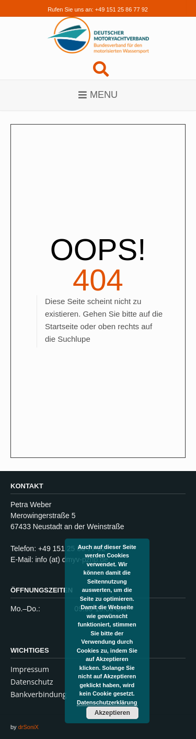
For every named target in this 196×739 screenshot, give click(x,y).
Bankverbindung (38, 694)
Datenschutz (31, 682)
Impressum (29, 669)
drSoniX (28, 727)
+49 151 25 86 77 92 (121, 9)
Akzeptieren (112, 712)
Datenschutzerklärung (107, 702)
